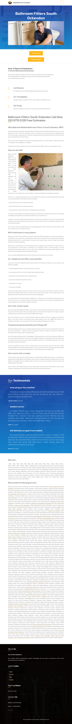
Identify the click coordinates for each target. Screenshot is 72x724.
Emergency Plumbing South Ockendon (41, 503)
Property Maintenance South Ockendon (36, 594)
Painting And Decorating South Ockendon (38, 581)
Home (10, 671)
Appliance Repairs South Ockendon (42, 516)
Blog (10, 677)
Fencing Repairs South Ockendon (17, 494)
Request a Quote (36, 59)
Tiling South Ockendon (15, 509)
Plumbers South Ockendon (15, 606)
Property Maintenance (49, 518)
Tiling (45, 533)
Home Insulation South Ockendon (40, 635)
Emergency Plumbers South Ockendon (18, 604)
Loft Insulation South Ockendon (22, 637)
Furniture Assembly (37, 626)
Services (11, 674)
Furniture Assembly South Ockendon (42, 624)
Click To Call (36, 53)
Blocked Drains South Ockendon (31, 591)
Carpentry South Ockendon (21, 505)
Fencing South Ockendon (31, 587)
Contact (11, 679)
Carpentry (59, 507)
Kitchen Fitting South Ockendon (17, 533)
